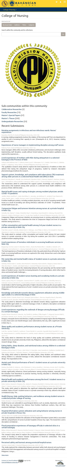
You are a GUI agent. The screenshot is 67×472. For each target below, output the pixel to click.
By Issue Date (7, 25)
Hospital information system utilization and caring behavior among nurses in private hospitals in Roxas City (32, 412)
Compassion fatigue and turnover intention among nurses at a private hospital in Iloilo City (33, 209)
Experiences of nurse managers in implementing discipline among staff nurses (33, 145)
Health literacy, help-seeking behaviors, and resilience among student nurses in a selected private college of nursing (33, 397)
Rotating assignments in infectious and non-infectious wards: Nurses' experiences (29, 131)
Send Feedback (13, 460)
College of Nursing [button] (10, 10)
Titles (24, 25)
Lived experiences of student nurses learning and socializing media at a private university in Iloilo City (33, 277)
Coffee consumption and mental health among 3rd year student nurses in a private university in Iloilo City (31, 226)
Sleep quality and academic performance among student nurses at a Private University (32, 328)
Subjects (31, 25)
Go (63, 34)
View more (5, 455)
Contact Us (5, 460)
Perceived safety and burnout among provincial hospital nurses (26, 442)
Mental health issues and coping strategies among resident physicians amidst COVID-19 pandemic (32, 192)
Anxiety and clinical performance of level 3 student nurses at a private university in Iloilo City (33, 363)
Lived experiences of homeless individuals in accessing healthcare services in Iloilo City (32, 243)
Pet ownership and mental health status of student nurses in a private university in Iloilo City (33, 260)
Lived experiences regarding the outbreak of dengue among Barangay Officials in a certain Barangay (33, 311)
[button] (56, 2)
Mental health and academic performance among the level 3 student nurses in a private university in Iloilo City (33, 380)
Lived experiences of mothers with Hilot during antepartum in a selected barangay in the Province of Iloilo (30, 159)
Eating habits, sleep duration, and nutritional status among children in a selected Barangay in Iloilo (33, 347)
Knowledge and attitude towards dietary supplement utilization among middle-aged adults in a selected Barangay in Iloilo (33, 294)
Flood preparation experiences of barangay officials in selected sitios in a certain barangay (31, 427)
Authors (17, 25)
